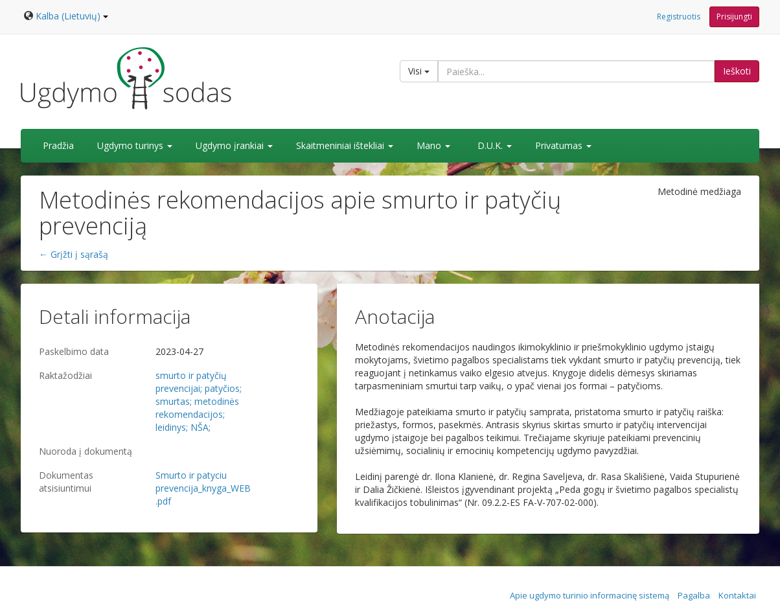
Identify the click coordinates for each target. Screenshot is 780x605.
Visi (419, 71)
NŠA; (200, 427)
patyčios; (223, 388)
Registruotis (678, 16)
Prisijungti (734, 16)
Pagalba (694, 595)
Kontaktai (737, 595)
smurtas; (173, 401)
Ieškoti (737, 71)
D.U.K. (494, 145)
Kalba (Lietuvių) (72, 16)
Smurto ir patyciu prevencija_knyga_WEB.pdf (203, 488)
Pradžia (58, 145)
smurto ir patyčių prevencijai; (191, 381)
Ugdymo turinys (134, 145)
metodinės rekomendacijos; (197, 407)
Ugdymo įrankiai (234, 145)
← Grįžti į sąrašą (73, 254)
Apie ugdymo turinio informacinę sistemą (589, 595)
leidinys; (171, 427)
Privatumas (563, 145)
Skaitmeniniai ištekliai (344, 145)
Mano (433, 145)
